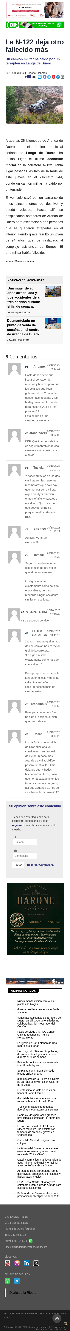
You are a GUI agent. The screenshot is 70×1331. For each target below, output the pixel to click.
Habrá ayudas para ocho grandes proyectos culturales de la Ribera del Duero (38, 1118)
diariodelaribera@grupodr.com (29, 1246)
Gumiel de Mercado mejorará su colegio (36, 1142)
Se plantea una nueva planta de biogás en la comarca (35, 1072)
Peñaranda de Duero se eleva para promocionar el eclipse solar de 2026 (38, 1195)
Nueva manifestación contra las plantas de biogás (35, 1002)
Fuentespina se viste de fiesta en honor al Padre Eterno (36, 1091)
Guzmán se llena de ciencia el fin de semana (38, 1011)
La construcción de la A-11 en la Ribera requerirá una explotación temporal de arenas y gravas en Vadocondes (36, 1130)
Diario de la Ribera (22, 1293)
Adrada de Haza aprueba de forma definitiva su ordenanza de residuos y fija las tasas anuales (38, 1173)
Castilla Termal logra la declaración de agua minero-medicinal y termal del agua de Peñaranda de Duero (39, 1162)
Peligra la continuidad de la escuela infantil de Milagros (37, 1064)
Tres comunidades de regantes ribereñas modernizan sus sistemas (37, 1108)
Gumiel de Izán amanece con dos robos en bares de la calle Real (36, 1100)
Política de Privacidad (27, 1313)
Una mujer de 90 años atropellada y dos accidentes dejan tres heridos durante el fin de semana (24, 297)
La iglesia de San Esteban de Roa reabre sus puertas (37, 1044)
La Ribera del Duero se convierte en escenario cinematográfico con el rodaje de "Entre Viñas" (38, 1151)
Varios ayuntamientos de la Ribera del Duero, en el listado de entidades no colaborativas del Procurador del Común (39, 1022)
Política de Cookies (49, 1313)
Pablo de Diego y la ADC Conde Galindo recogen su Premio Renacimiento (36, 1034)
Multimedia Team (45, 1329)
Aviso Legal (8, 1313)
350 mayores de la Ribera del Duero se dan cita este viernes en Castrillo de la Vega (38, 1081)
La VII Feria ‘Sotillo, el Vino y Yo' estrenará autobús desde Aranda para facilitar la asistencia (39, 1185)
